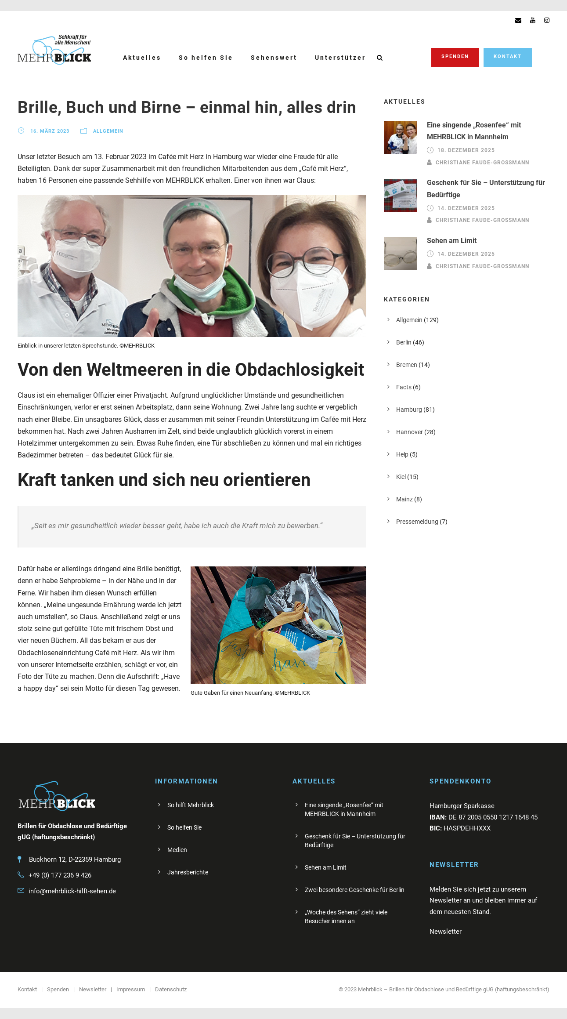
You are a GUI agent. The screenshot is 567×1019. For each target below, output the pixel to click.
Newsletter (92, 989)
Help (402, 454)
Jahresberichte (187, 872)
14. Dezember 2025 (466, 208)
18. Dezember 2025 (466, 150)
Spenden (455, 56)
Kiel (401, 476)
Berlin (404, 342)
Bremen (406, 364)
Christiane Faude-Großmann (482, 162)
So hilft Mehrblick (190, 805)
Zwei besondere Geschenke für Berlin (354, 889)
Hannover (409, 431)
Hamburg (409, 409)
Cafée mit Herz (181, 156)
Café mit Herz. (117, 653)
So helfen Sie (206, 57)
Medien (177, 849)
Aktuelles (142, 57)
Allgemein (108, 131)
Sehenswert (274, 57)
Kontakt (508, 56)
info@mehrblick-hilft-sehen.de (72, 891)
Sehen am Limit (452, 240)
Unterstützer (340, 57)
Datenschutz (171, 989)
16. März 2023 (49, 131)
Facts (404, 387)
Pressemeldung (417, 521)
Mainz (404, 499)
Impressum (130, 989)
